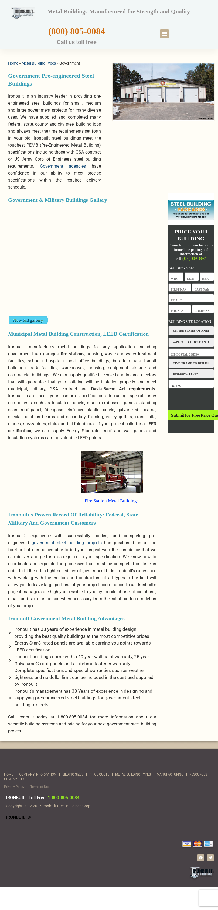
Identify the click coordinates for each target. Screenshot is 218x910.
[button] (164, 33)
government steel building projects (67, 542)
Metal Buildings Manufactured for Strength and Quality (118, 11)
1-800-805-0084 (63, 797)
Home (13, 63)
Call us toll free (77, 42)
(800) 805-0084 (76, 31)
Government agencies (63, 166)
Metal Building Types (39, 63)
